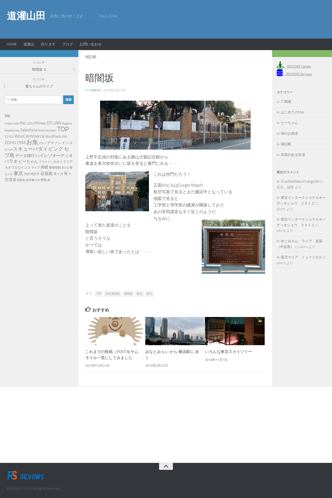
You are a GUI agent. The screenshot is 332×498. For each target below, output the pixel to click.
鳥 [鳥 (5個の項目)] (48, 180)
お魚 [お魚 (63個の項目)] (32, 142)
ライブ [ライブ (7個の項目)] (35, 167)
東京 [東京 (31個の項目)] (18, 173)
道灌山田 (26, 16)
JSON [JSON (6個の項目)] (30, 123)
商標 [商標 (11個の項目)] (44, 167)
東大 (149, 293)
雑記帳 (90, 57)
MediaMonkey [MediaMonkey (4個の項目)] (12, 130)
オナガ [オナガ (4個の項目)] (8, 149)
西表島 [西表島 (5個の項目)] (21, 180)
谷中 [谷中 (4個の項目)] (37, 180)
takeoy (95, 90)
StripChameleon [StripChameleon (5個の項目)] (47, 130)
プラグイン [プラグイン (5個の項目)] (46, 161)
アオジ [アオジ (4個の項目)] (42, 143)
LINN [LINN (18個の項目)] (57, 123)
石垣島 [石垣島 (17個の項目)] (46, 173)
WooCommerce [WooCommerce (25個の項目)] (29, 136)
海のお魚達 (289, 133)
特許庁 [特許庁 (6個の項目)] (35, 174)
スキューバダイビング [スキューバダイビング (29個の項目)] (38, 149)
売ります (48, 44)
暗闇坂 (128, 293)
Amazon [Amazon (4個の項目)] (9, 123)
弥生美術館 (113, 293)
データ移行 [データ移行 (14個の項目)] (25, 155)
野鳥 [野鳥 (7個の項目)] (44, 180)
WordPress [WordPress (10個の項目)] (53, 136)
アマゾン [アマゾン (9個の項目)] (54, 143)
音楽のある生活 (293, 155)
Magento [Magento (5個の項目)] (67, 123)
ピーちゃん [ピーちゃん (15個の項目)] (28, 161)
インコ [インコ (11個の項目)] (67, 143)
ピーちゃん (289, 123)
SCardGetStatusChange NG (300, 181)
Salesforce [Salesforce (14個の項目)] (29, 130)
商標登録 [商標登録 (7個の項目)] (55, 167)
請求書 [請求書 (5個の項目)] (30, 180)
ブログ (67, 44)
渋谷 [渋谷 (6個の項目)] (27, 174)
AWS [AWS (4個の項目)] (16, 123)
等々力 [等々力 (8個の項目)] (58, 174)
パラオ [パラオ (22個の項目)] (11, 161)
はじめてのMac (292, 112)
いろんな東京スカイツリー (228, 351)
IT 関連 (286, 102)
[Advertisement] (288, 18)
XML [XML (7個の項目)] (65, 136)
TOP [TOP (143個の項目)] (63, 129)
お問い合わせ (91, 44)
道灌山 (28, 44)
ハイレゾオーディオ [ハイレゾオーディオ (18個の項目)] (54, 155)
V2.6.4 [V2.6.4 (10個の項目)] (9, 136)
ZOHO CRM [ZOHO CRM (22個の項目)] (15, 142)
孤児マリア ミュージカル (301, 257)
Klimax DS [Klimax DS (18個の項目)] (43, 123)
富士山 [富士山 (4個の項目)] (65, 167)
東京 (139, 293)
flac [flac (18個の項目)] (23, 123)
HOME (12, 44)
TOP (99, 293)
